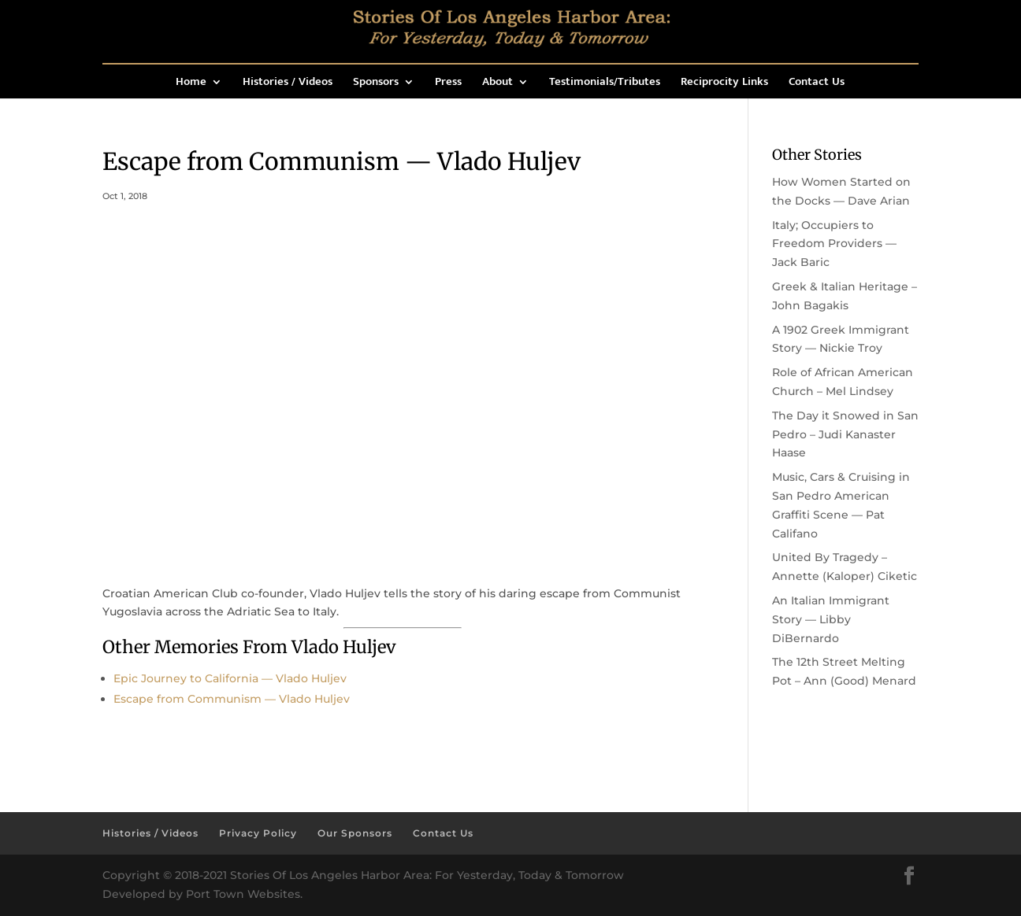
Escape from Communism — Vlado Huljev (231, 699)
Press (448, 83)
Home (191, 83)
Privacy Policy (258, 833)
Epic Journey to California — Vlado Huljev (230, 678)
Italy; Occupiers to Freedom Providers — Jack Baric (834, 244)
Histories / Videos (287, 83)
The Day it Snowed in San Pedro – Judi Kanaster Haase (845, 434)
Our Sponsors (354, 833)
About (497, 83)
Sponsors (376, 83)
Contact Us (817, 83)
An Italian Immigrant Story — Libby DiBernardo (830, 619)
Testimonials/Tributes (604, 83)
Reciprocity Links (724, 83)
